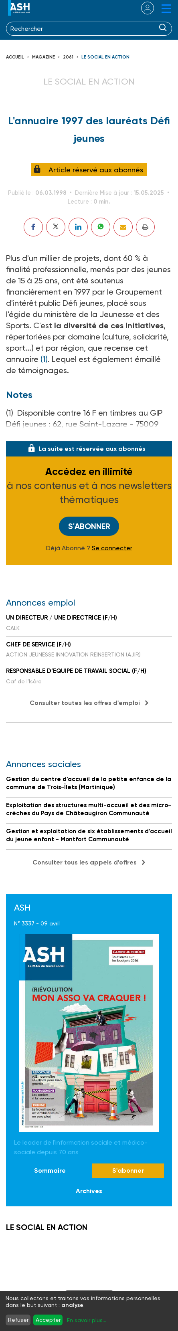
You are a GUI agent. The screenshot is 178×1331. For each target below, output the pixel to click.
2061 (68, 57)
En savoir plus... (86, 1320)
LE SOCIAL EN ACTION (105, 57)
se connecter (142, 8)
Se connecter (112, 548)
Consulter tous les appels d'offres (84, 862)
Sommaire (50, 1170)
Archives (89, 1191)
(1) (44, 359)
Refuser (18, 1320)
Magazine (43, 57)
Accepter (48, 1320)
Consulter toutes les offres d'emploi (85, 703)
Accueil (15, 57)
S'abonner (89, 526)
